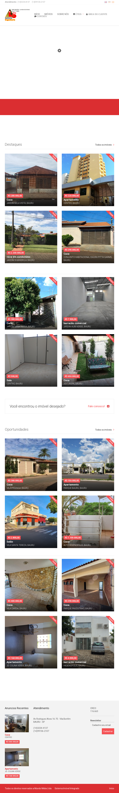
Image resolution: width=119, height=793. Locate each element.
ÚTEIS (78, 14)
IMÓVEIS (48, 14)
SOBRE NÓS (63, 14)
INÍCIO (37, 14)
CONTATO (41, 16)
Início (111, 788)
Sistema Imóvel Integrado (67, 788)
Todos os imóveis (103, 145)
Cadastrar (108, 731)
